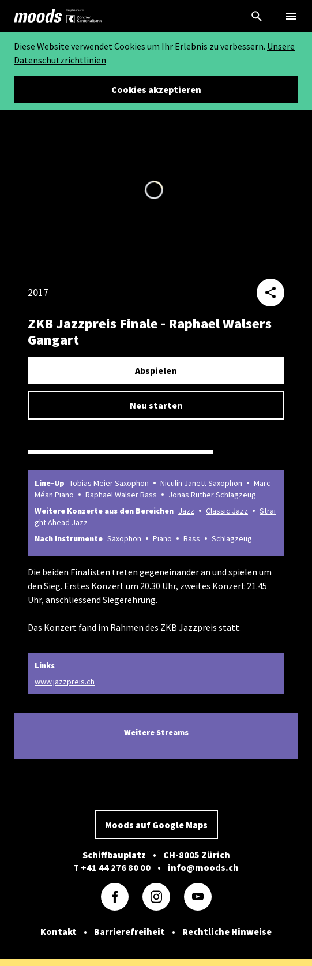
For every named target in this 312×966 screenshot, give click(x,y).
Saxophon (124, 538)
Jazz (186, 511)
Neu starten (156, 405)
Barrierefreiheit (129, 931)
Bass (191, 538)
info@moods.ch (203, 867)
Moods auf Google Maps (156, 824)
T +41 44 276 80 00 (112, 867)
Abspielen (156, 370)
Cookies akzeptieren (156, 89)
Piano (162, 538)
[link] (38, 16)
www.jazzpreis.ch (65, 681)
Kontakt (58, 931)
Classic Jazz (227, 511)
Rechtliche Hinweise (227, 931)
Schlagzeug (232, 538)
